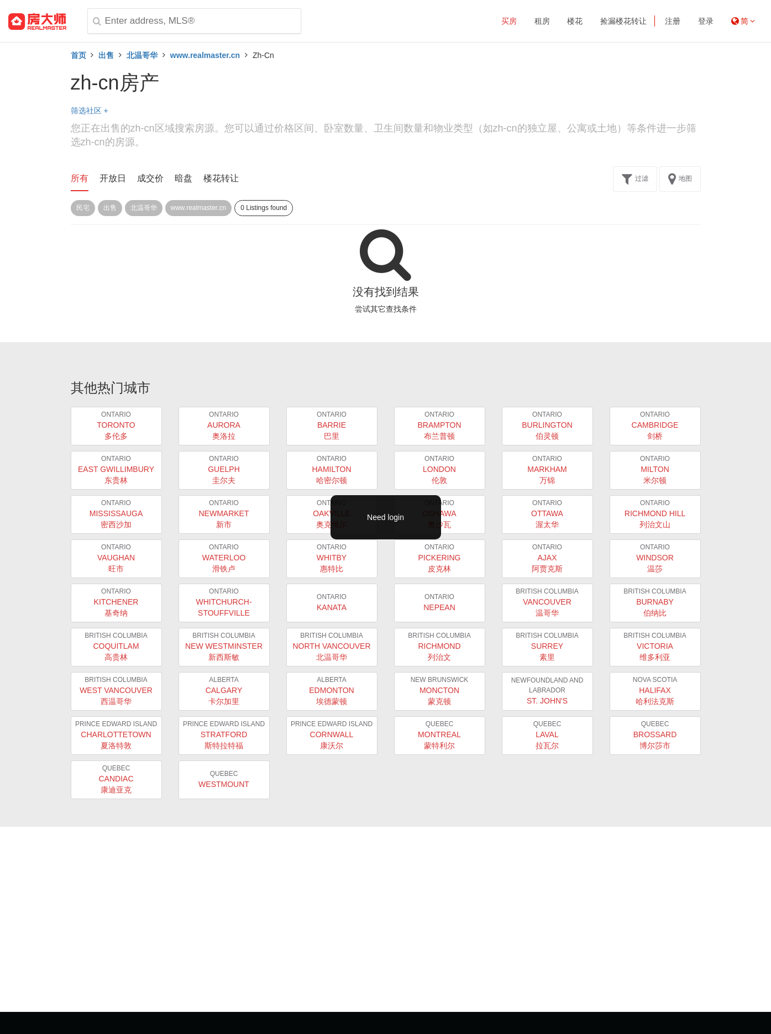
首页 (78, 55)
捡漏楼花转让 (623, 21)
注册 (672, 21)
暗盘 (183, 178)
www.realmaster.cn (205, 55)
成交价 (150, 178)
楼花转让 (221, 178)
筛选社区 (89, 110)
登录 (706, 21)
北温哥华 (142, 55)
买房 (509, 21)
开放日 (112, 178)
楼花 (575, 21)
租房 (542, 21)
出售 (106, 55)
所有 (79, 178)
